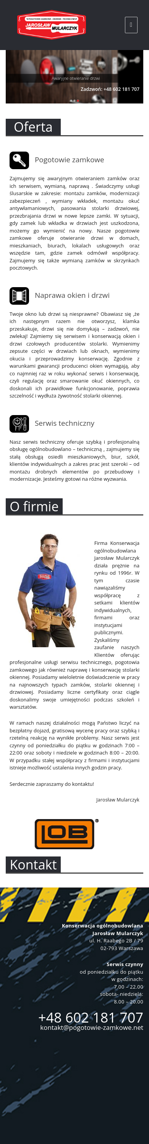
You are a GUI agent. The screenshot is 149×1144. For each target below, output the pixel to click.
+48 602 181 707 (90, 1017)
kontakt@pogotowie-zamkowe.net (91, 1027)
